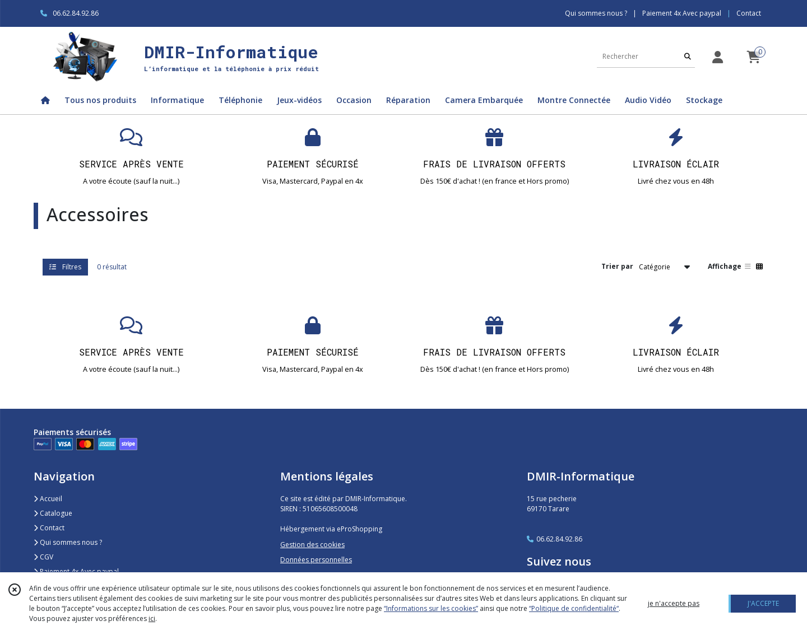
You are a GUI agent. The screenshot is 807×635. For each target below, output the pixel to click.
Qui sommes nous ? (68, 542)
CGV (43, 557)
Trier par (617, 266)
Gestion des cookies (312, 544)
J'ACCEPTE (763, 603)
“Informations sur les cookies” (431, 608)
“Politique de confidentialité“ (574, 608)
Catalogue (53, 513)
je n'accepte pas (673, 603)
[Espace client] (717, 57)
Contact (748, 13)
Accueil (48, 498)
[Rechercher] (687, 56)
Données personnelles (316, 559)
